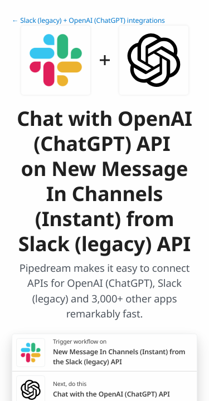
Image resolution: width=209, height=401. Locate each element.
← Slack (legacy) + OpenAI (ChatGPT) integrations (88, 20)
